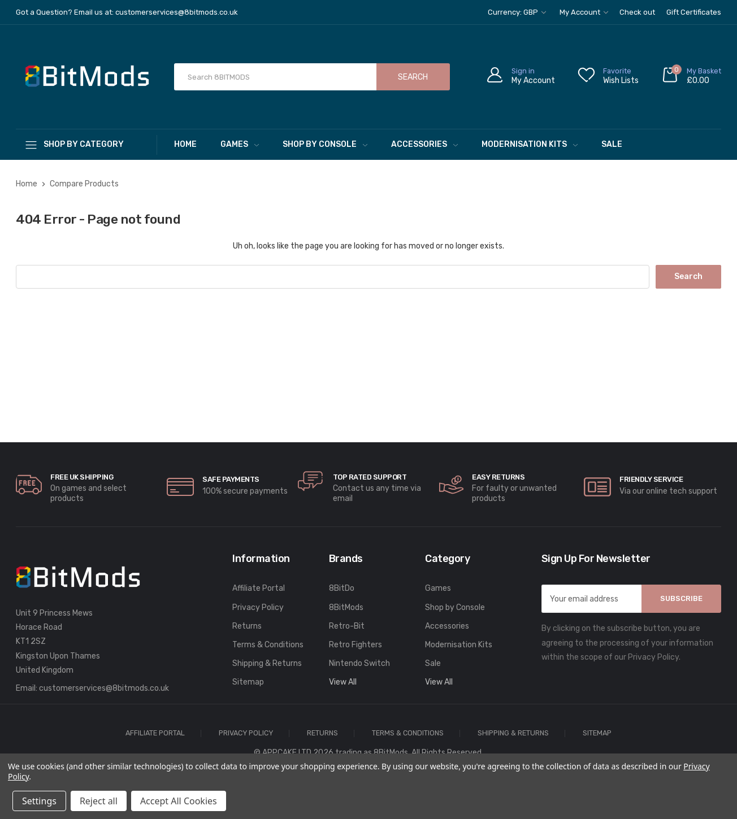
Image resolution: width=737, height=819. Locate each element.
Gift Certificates (693, 12)
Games (239, 144)
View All (343, 682)
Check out (637, 12)
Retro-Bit (347, 626)
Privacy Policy (258, 607)
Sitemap (248, 682)
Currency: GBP (517, 12)
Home (185, 144)
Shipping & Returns (267, 663)
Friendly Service (651, 479)
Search (413, 77)
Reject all (99, 801)
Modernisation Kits (530, 144)
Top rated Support (370, 477)
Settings (39, 801)
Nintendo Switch (359, 663)
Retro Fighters (355, 645)
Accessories (424, 144)
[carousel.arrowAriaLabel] (29, 485)
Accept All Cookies (178, 801)
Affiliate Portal (258, 588)
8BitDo (341, 588)
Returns (247, 626)
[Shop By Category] (86, 144)
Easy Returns (498, 477)
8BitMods (346, 607)
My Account (584, 12)
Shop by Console (325, 144)
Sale (611, 144)
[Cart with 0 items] (691, 77)
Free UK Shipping (81, 477)
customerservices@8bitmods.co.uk (104, 688)
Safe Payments (230, 479)
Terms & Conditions (268, 645)
